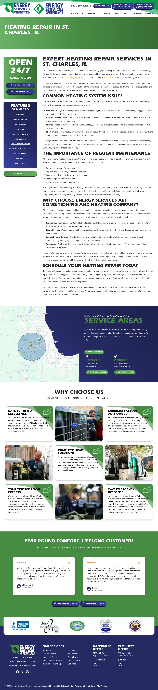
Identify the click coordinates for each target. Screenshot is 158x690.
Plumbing (106, 13)
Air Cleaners (73, 654)
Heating (74, 13)
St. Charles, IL (110, 77)
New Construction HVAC (20, 144)
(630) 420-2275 (99, 660)
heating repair (73, 77)
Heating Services (20, 119)
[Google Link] (27, 672)
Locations (137, 13)
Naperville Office (20, 85)
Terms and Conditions (85, 686)
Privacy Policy (67, 686)
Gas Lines (72, 664)
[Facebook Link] (17, 672)
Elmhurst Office (20, 91)
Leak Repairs (20, 158)
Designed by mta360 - (51, 686)
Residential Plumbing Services (20, 149)
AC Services (20, 115)
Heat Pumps (20, 129)
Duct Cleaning (20, 139)
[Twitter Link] (22, 672)
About (126, 13)
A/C (83, 13)
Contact (149, 13)
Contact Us (102, 6)
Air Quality (93, 13)
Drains (117, 13)
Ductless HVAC (20, 124)
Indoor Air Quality (20, 134)
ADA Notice (102, 686)
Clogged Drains (20, 154)
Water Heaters (20, 163)
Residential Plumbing (52, 664)
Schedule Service (94, 351)
